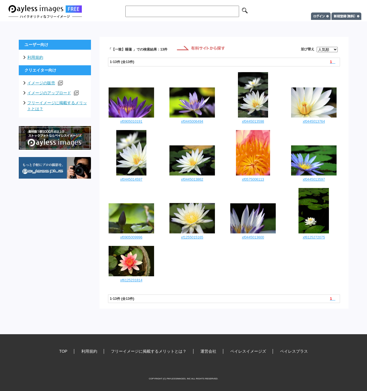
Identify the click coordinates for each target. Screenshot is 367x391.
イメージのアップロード (53, 93)
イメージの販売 (45, 83)
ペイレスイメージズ (248, 351)
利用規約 (35, 57)
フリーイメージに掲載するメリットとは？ (57, 106)
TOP (63, 351)
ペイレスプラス (294, 351)
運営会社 (208, 351)
